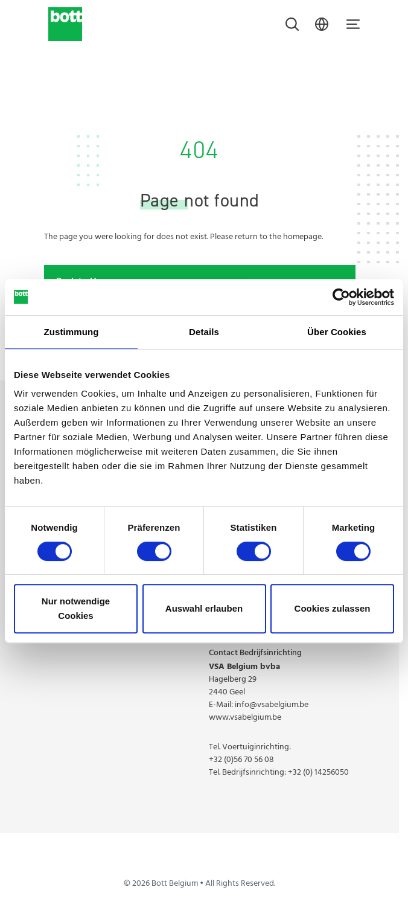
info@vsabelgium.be (271, 705)
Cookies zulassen (333, 608)
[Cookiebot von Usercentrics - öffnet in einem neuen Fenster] (341, 297)
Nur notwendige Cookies (76, 608)
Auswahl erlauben (204, 608)
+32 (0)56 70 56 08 (241, 760)
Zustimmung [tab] (71, 332)
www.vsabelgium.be (245, 717)
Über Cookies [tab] (336, 332)
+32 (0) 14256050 (318, 772)
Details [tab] (204, 332)
